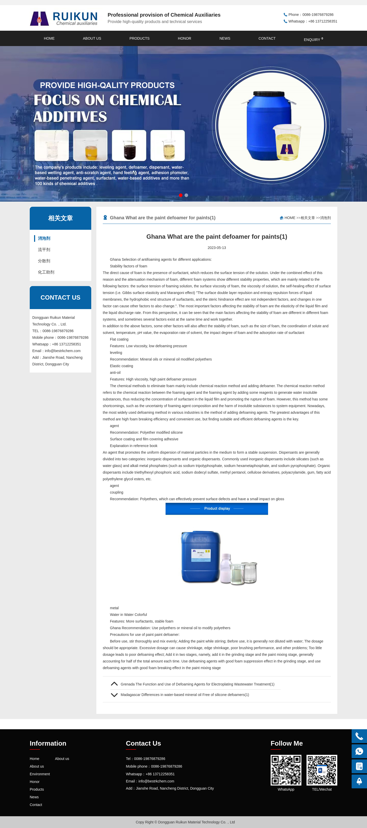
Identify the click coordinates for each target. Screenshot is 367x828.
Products (139, 38)
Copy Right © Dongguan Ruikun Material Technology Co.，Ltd (185, 822)
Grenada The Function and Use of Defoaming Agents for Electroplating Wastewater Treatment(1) (197, 684)
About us (92, 38)
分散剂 (44, 261)
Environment (40, 774)
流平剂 (44, 249)
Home (49, 38)
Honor (184, 38)
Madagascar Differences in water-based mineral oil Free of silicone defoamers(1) (185, 695)
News (224, 38)
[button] (180, 195)
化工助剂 (46, 272)
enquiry (313, 39)
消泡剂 (44, 238)
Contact (267, 38)
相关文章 (308, 218)
